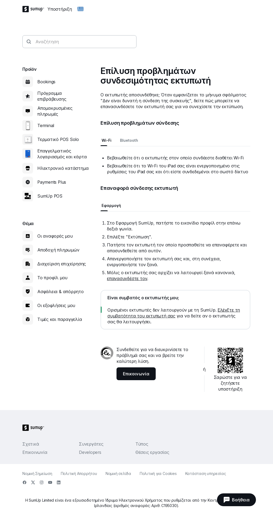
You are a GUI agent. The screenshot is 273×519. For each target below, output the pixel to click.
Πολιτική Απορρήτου (79, 473)
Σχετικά (30, 444)
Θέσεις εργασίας (152, 452)
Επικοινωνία (34, 452)
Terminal (45, 125)
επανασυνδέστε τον (127, 278)
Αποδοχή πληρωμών (58, 250)
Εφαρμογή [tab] (111, 205)
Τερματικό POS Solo (58, 139)
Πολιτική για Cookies (158, 473)
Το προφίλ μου (52, 277)
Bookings (46, 81)
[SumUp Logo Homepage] (34, 9)
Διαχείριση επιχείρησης (61, 263)
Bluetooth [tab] (129, 140)
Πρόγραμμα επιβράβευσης (51, 96)
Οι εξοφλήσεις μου (56, 305)
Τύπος (141, 444)
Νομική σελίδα (118, 473)
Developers (90, 452)
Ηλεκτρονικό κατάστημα (63, 168)
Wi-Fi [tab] (106, 140)
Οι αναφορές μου (55, 236)
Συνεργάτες (91, 444)
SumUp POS (49, 196)
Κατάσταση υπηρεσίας (205, 473)
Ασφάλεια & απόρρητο (60, 291)
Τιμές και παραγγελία (59, 319)
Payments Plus (51, 182)
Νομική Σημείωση (37, 473)
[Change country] (80, 9)
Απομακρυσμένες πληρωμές (55, 111)
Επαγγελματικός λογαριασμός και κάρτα (62, 153)
